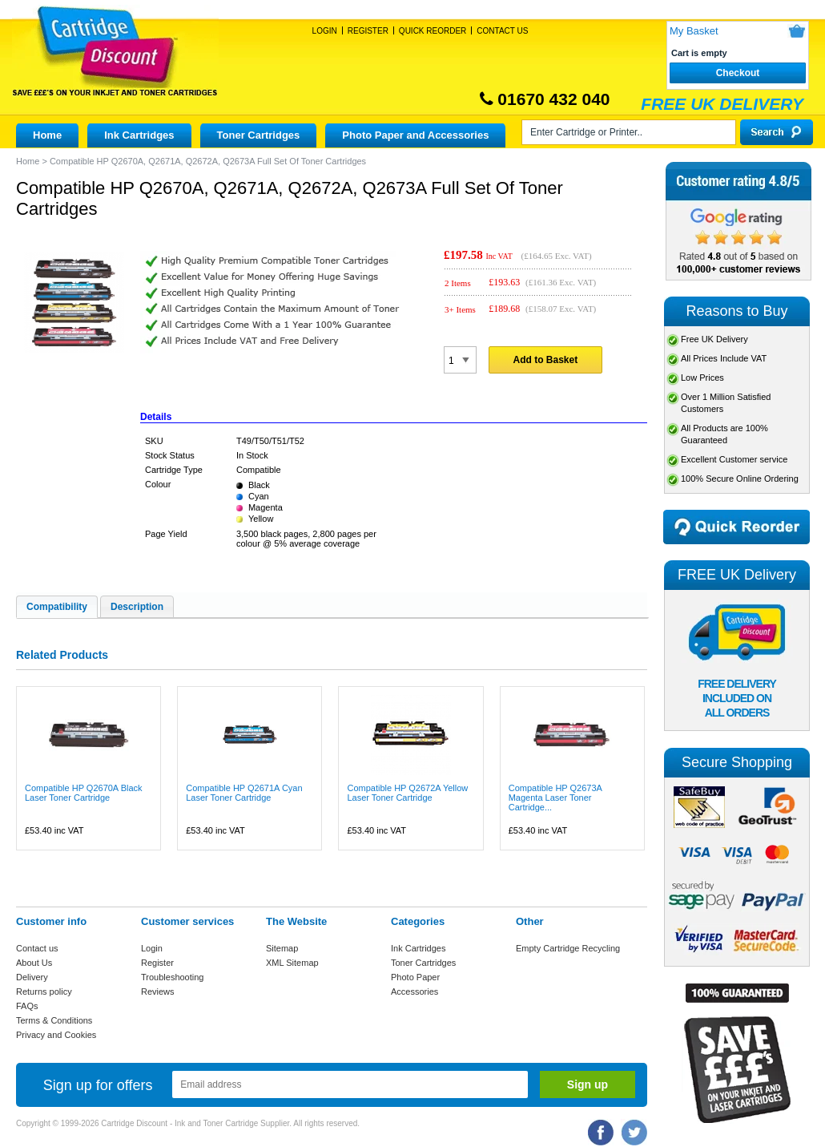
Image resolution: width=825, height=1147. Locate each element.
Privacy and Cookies (56, 1035)
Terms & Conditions (54, 1020)
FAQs (27, 1006)
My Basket (694, 31)
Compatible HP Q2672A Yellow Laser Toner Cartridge (407, 792)
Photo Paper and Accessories (415, 135)
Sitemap (282, 948)
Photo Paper (415, 977)
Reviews (158, 991)
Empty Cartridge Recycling (568, 948)
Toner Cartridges (258, 135)
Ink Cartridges (139, 135)
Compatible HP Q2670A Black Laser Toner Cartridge (84, 792)
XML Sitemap (292, 962)
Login (324, 30)
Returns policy (44, 991)
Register (368, 30)
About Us (34, 962)
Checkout (738, 73)
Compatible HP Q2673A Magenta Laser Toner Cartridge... (555, 797)
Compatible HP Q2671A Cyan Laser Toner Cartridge (244, 792)
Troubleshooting (172, 977)
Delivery (32, 977)
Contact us (37, 948)
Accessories (414, 991)
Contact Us (502, 30)
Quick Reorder (432, 30)
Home (47, 135)
